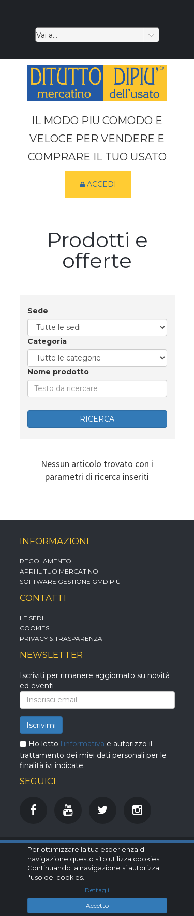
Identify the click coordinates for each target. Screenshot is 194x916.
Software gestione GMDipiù (70, 581)
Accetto (97, 905)
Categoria (47, 341)
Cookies (34, 628)
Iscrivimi (41, 725)
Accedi (98, 184)
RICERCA (97, 419)
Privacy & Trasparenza (61, 638)
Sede (37, 311)
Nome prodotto (58, 372)
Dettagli (97, 890)
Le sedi (31, 618)
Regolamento (45, 561)
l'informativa (82, 743)
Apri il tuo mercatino (59, 571)
